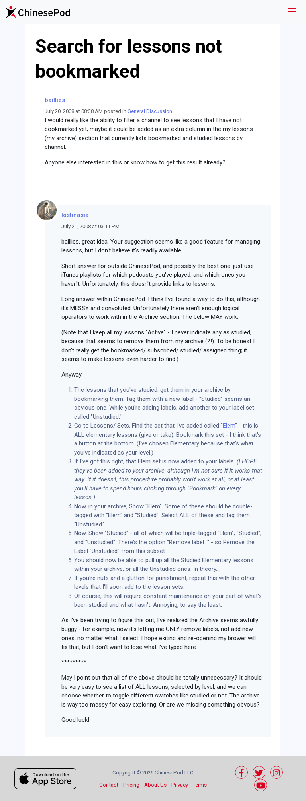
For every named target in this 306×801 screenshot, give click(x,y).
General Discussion (150, 111)
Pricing (131, 785)
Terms (200, 785)
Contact (108, 785)
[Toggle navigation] (292, 12)
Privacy (179, 785)
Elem (229, 425)
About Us (155, 785)
